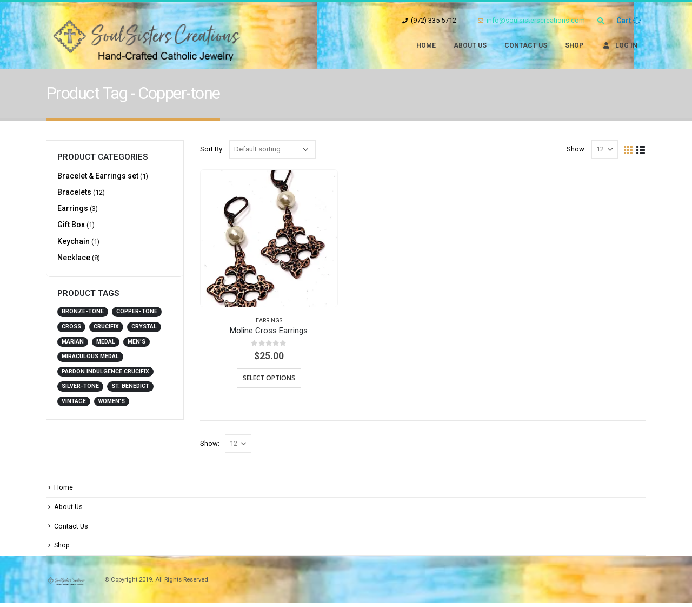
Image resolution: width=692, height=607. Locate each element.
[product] (269, 238)
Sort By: (212, 149)
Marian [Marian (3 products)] (73, 347)
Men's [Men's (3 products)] (136, 347)
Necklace (73, 263)
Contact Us (525, 45)
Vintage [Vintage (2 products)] (74, 407)
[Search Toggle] (601, 21)
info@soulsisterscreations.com (531, 20)
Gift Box (71, 228)
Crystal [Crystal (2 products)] (144, 332)
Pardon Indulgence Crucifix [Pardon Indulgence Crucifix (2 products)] (105, 377)
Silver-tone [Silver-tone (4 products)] (80, 391)
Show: (576, 149)
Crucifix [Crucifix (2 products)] (106, 332)
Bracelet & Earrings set (97, 176)
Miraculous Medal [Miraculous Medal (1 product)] (90, 362)
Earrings (269, 321)
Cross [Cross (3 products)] (71, 332)
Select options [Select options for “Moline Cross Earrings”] (269, 377)
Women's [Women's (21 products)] (111, 407)
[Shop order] (272, 149)
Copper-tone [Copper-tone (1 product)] (136, 317)
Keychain (73, 245)
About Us (470, 45)
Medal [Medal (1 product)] (105, 347)
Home (426, 45)
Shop (574, 45)
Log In (619, 45)
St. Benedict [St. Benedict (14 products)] (130, 391)
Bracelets (74, 193)
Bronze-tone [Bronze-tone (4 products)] (83, 317)
